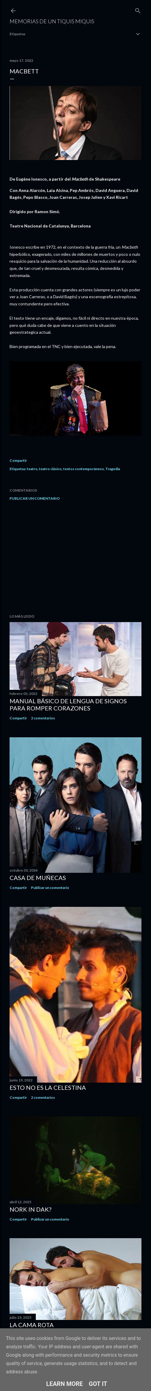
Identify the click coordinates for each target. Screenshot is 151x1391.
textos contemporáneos (83, 469)
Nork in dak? (30, 1209)
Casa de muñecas (38, 877)
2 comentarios (43, 718)
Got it (98, 1383)
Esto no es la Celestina (48, 1087)
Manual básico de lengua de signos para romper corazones (68, 704)
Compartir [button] (18, 460)
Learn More (64, 1383)
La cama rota (32, 1324)
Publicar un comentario (35, 498)
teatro (32, 469)
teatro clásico (50, 469)
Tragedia (112, 469)
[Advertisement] (75, 557)
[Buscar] (137, 9)
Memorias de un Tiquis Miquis (52, 21)
